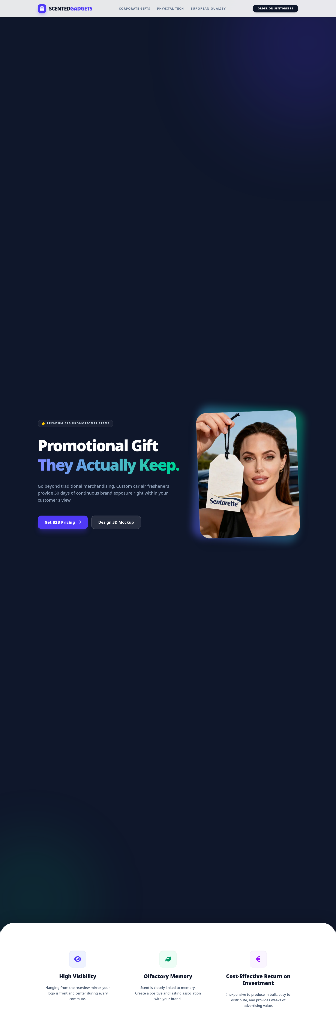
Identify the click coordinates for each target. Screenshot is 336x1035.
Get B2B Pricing (63, 522)
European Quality (208, 8)
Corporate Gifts (134, 8)
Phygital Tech (170, 8)
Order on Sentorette (275, 8)
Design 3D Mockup (116, 522)
